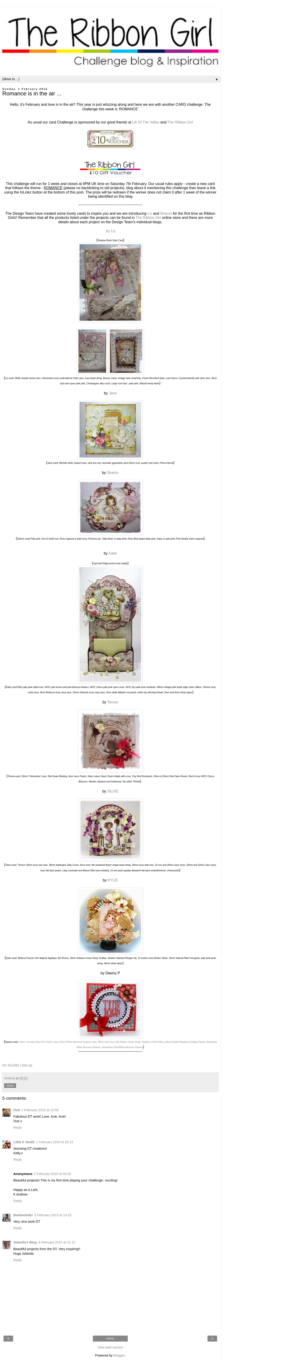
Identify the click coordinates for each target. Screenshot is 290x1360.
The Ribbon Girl (180, 122)
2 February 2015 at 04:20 (52, 1174)
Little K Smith (24, 1142)
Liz (150, 213)
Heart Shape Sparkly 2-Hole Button (146, 1042)
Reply (17, 1127)
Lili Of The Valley (145, 122)
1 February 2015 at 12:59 (40, 1110)
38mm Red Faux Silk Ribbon (112, 1042)
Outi (16, 1110)
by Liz (110, 231)
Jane (113, 393)
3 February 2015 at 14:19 (52, 1215)
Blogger (119, 1355)
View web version (110, 1347)
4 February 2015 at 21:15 (56, 1242)
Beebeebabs (23, 1215)
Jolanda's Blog (25, 1242)
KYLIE (113, 880)
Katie (113, 553)
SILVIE (112, 791)
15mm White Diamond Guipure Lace (78, 1042)
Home (110, 1338)
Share (10, 1085)
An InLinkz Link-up (17, 1065)
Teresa (112, 702)
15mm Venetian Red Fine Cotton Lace (38, 1042)
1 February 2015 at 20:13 (54, 1142)
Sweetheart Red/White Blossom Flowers (122, 1047)
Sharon (166, 213)
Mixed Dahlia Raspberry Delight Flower (185, 1042)
